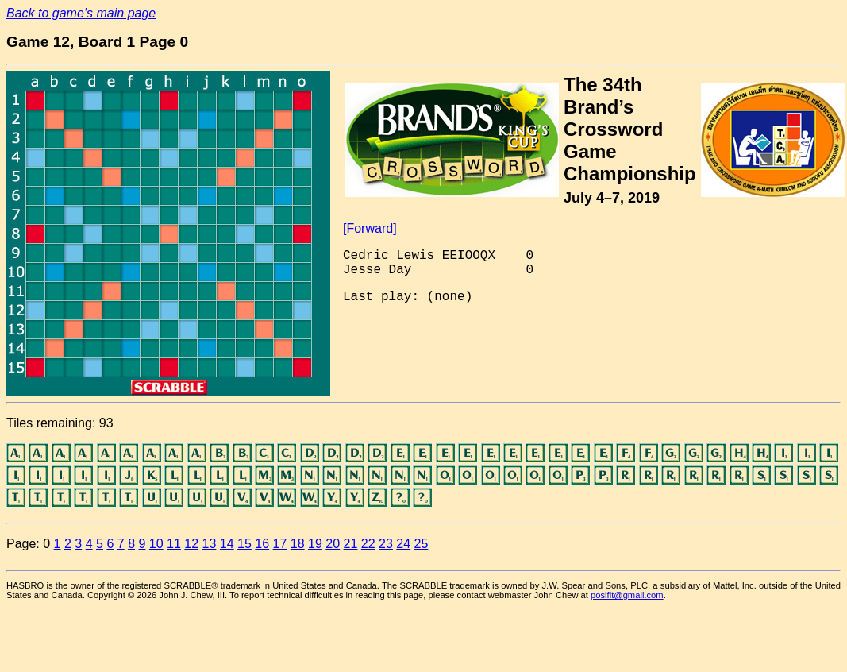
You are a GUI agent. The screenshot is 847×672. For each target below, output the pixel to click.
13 (209, 543)
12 (191, 543)
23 (386, 543)
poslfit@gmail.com (627, 595)
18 (298, 543)
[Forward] (370, 228)
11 (174, 543)
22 (368, 543)
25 (421, 543)
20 (332, 543)
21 (351, 543)
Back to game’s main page (81, 13)
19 (315, 543)
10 (156, 543)
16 (262, 543)
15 (244, 543)
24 (403, 543)
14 (227, 543)
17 (280, 543)
